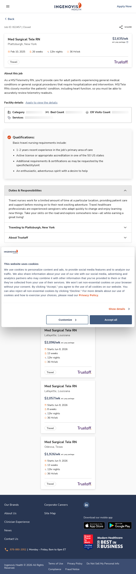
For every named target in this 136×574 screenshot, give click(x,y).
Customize (67, 319)
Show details (117, 308)
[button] (68, 191)
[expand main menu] (7, 6)
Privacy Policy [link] (74, 563)
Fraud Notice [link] (72, 569)
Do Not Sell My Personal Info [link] (103, 563)
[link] (68, 6)
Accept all (110, 319)
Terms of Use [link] (55, 563)
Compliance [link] (54, 569)
